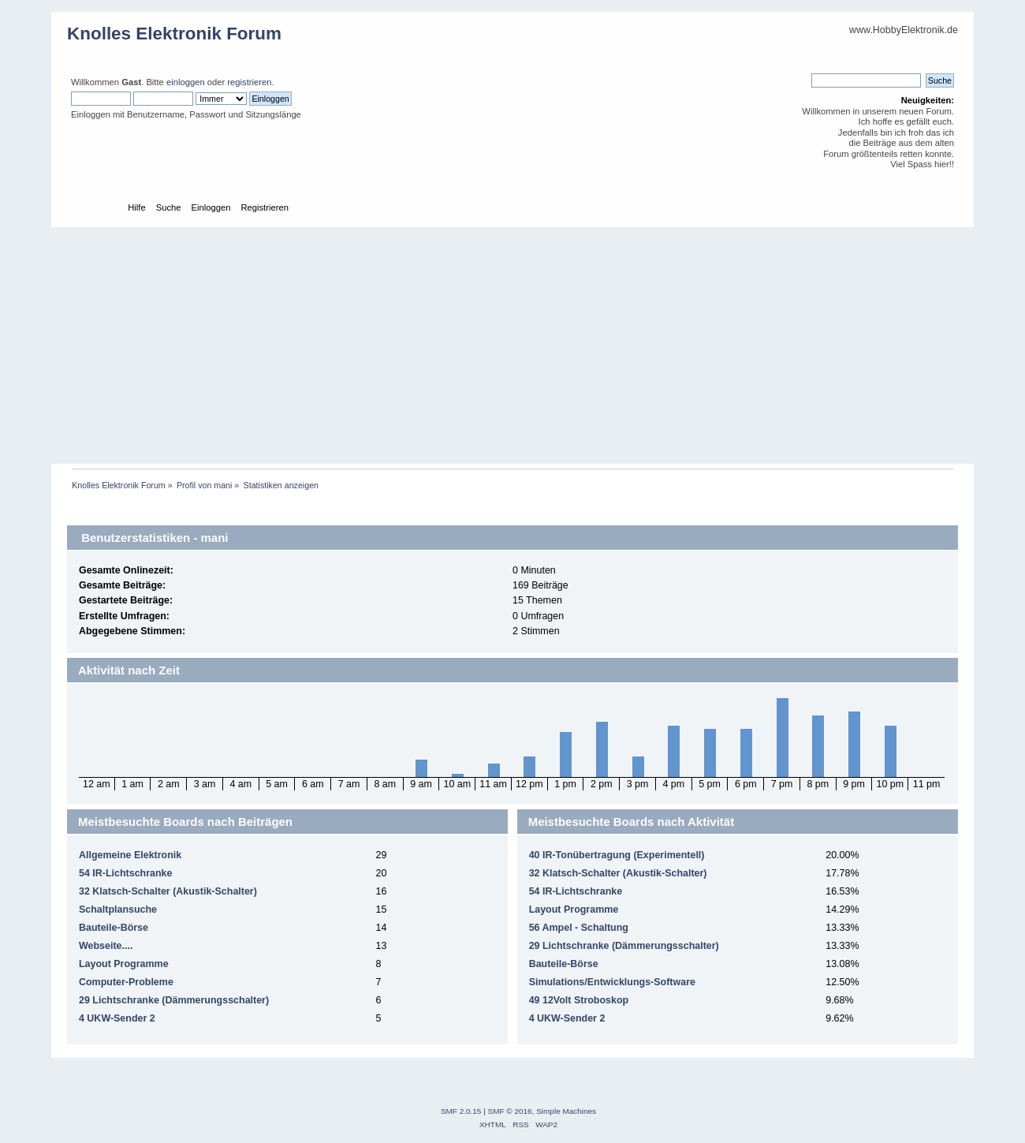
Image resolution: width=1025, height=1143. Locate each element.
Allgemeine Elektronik (130, 855)
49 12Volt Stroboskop (579, 1000)
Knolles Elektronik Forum (174, 33)
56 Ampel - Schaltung (578, 927)
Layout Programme (124, 963)
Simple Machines (566, 1111)
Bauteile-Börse (113, 927)
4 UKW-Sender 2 (117, 1018)
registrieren (249, 82)
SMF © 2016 (510, 1111)
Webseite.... (105, 945)
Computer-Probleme (126, 982)
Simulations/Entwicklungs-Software (612, 982)
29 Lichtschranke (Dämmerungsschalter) (174, 1000)
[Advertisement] (512, 345)
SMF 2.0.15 (461, 1111)
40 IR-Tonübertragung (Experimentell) (617, 855)
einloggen (185, 82)
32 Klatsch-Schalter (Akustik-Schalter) (168, 891)
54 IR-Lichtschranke (126, 873)
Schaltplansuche (118, 909)
